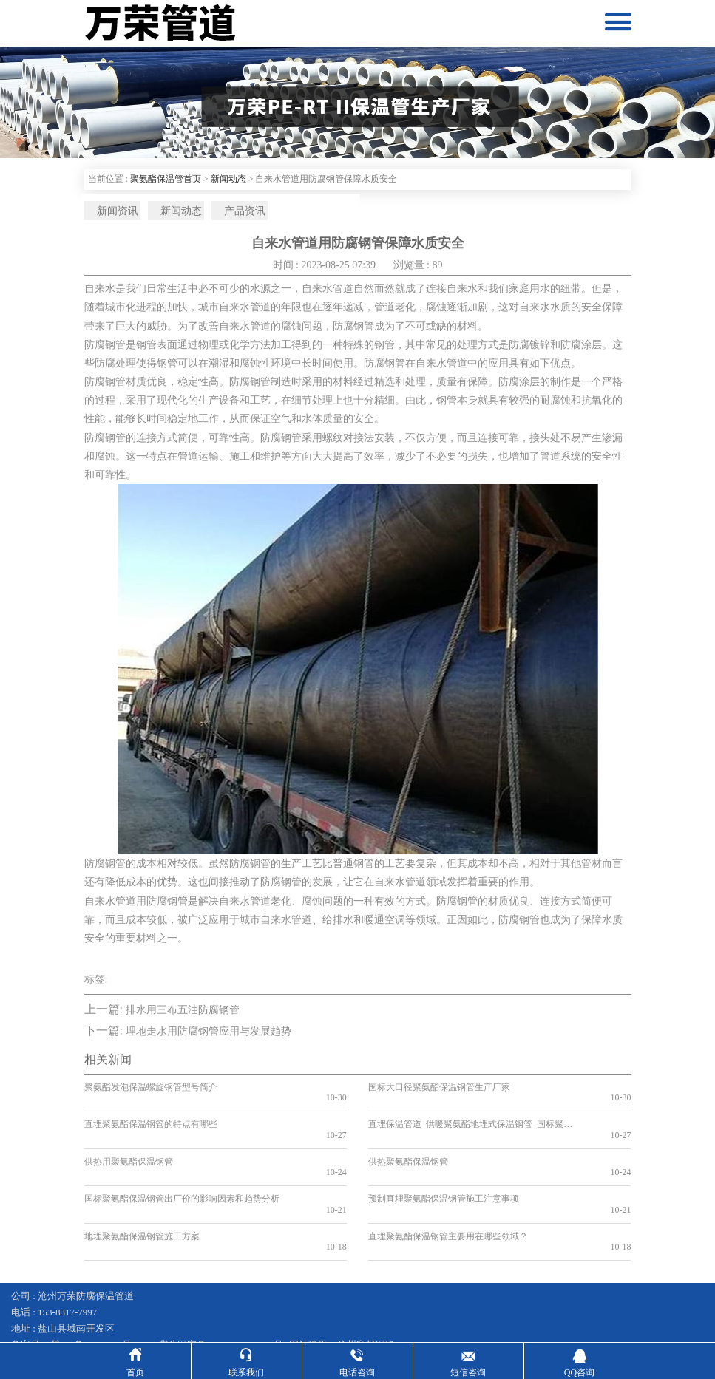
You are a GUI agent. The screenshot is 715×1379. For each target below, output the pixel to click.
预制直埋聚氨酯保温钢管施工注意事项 (443, 1172)
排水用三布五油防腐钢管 (183, 1015)
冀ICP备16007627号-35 (97, 1295)
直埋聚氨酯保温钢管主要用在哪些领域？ (448, 1198)
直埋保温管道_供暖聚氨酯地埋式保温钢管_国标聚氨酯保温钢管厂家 (466, 1119)
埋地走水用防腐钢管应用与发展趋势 (208, 1037)
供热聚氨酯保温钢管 (408, 1145)
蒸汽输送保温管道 (315, 1312)
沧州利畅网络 (366, 1295)
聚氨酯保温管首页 (165, 179)
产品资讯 (221, 213)
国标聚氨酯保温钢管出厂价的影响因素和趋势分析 (181, 1172)
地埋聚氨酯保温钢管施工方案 (142, 1198)
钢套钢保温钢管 (44, 1312)
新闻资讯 (108, 213)
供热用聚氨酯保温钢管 (128, 1145)
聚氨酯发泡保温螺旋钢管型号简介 (150, 1092)
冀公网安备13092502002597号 (220, 1295)
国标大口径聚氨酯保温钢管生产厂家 (439, 1092)
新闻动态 (228, 179)
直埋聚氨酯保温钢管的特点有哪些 (150, 1119)
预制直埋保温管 (477, 1312)
